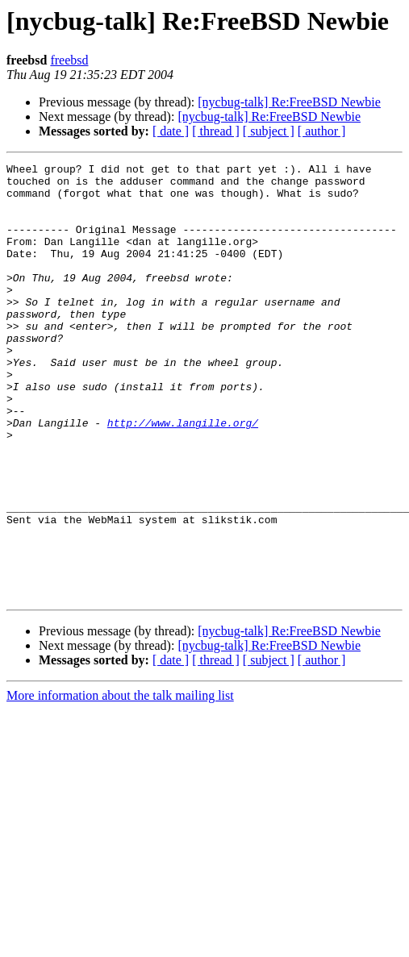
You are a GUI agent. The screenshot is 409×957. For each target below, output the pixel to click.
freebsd (69, 60)
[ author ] (322, 131)
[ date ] (170, 131)
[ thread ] (216, 131)
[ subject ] (268, 131)
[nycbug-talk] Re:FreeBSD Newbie (289, 102)
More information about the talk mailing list (120, 782)
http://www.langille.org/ (182, 475)
